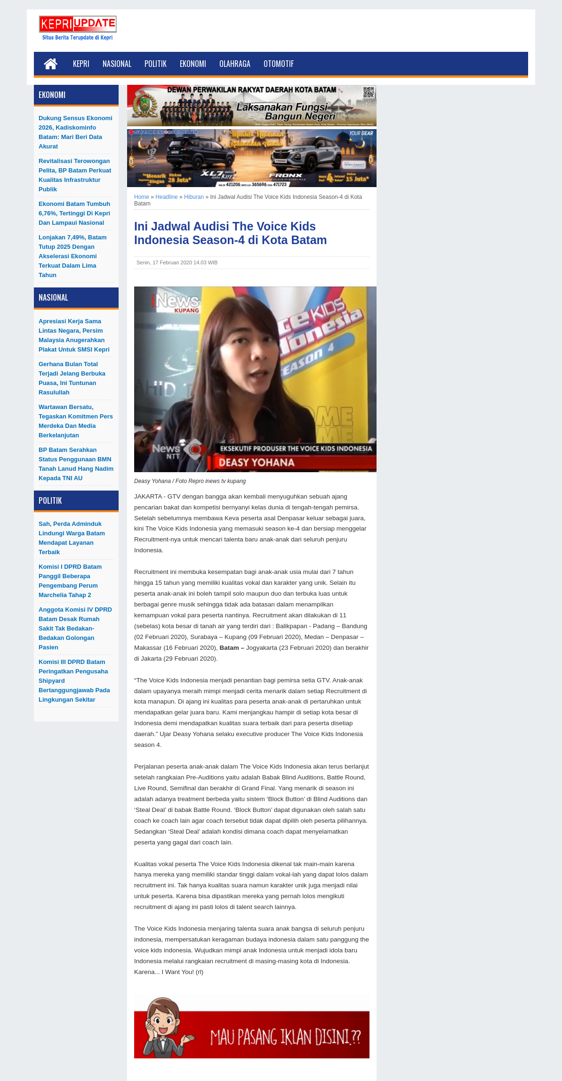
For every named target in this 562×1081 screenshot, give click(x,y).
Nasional (117, 63)
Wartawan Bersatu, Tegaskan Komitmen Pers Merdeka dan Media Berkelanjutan (76, 421)
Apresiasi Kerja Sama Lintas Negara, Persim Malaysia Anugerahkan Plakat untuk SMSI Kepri (74, 335)
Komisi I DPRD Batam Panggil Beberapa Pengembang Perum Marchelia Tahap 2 (70, 580)
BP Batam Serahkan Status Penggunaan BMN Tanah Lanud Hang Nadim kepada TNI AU (76, 464)
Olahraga (234, 63)
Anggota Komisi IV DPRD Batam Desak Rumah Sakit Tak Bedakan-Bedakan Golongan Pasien (75, 628)
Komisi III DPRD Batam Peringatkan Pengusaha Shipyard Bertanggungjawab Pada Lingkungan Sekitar (74, 680)
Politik (156, 63)
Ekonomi (193, 63)
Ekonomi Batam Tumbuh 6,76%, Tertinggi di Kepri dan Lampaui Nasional (74, 213)
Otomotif (279, 63)
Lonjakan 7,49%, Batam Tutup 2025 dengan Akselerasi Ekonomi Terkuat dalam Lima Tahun (73, 256)
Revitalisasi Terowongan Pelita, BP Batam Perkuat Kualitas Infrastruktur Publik (75, 175)
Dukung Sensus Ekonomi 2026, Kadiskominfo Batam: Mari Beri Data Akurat (75, 132)
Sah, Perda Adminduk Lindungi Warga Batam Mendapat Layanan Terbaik (72, 538)
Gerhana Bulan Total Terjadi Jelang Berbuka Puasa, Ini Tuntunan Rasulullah (72, 378)
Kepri (81, 63)
